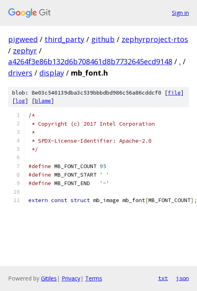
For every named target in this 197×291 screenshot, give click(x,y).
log (20, 100)
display (51, 73)
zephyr (25, 50)
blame (43, 100)
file (174, 92)
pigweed (23, 39)
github (103, 39)
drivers (20, 73)
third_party (64, 39)
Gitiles (49, 278)
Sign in (180, 13)
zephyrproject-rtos (155, 39)
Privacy (71, 278)
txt (163, 278)
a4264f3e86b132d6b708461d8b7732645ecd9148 (90, 61)
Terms (93, 278)
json (182, 278)
